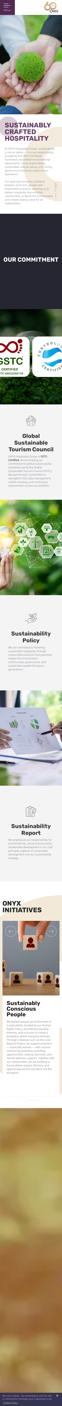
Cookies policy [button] (10, 1402)
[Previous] (10, 931)
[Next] (51, 931)
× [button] (57, 1395)
